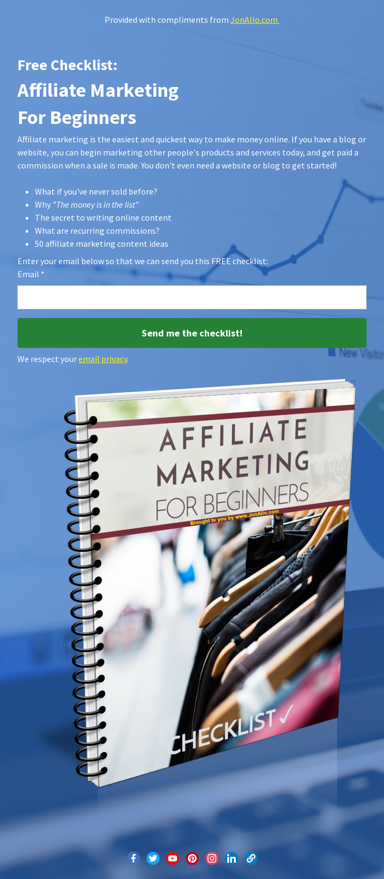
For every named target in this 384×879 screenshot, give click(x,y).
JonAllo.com (254, 19)
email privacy (102, 358)
